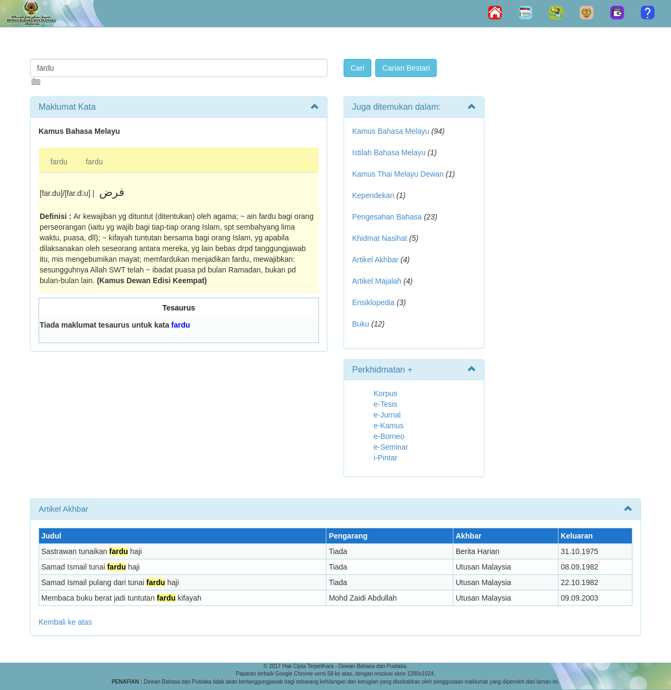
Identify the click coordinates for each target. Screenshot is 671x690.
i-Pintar (385, 457)
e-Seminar (391, 447)
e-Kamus (389, 425)
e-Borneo (389, 436)
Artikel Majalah (376, 281)
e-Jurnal (387, 415)
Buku (360, 324)
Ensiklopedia (373, 302)
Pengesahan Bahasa (387, 217)
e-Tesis (385, 404)
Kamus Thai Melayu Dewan (398, 174)
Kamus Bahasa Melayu (391, 131)
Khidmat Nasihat (379, 238)
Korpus (385, 393)
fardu (59, 161)
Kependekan (373, 195)
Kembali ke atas (65, 622)
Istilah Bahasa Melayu (389, 152)
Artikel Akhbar (375, 259)
